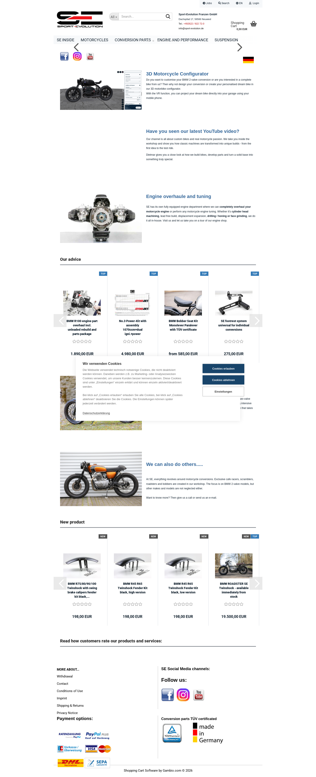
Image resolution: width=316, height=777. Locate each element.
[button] (239, 4)
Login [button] (254, 3)
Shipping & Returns (70, 707)
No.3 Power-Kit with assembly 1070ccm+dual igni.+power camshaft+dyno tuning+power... (132, 328)
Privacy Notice (67, 714)
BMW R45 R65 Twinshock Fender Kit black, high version (132, 589)
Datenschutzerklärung (96, 413)
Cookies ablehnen (212, 379)
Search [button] (223, 3)
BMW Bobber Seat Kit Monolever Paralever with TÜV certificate (183, 326)
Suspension (226, 40)
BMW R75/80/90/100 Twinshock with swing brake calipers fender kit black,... (82, 591)
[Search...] (114, 16)
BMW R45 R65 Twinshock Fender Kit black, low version (183, 589)
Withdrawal (65, 677)
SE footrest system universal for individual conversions (233, 326)
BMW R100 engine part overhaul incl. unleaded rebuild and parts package (82, 328)
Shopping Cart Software (141, 772)
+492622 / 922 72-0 (194, 23)
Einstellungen (212, 391)
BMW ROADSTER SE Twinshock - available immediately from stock (234, 591)
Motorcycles (94, 40)
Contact (62, 685)
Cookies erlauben (212, 368)
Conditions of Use (70, 692)
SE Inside (65, 40)
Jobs (207, 3)
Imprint (62, 699)
